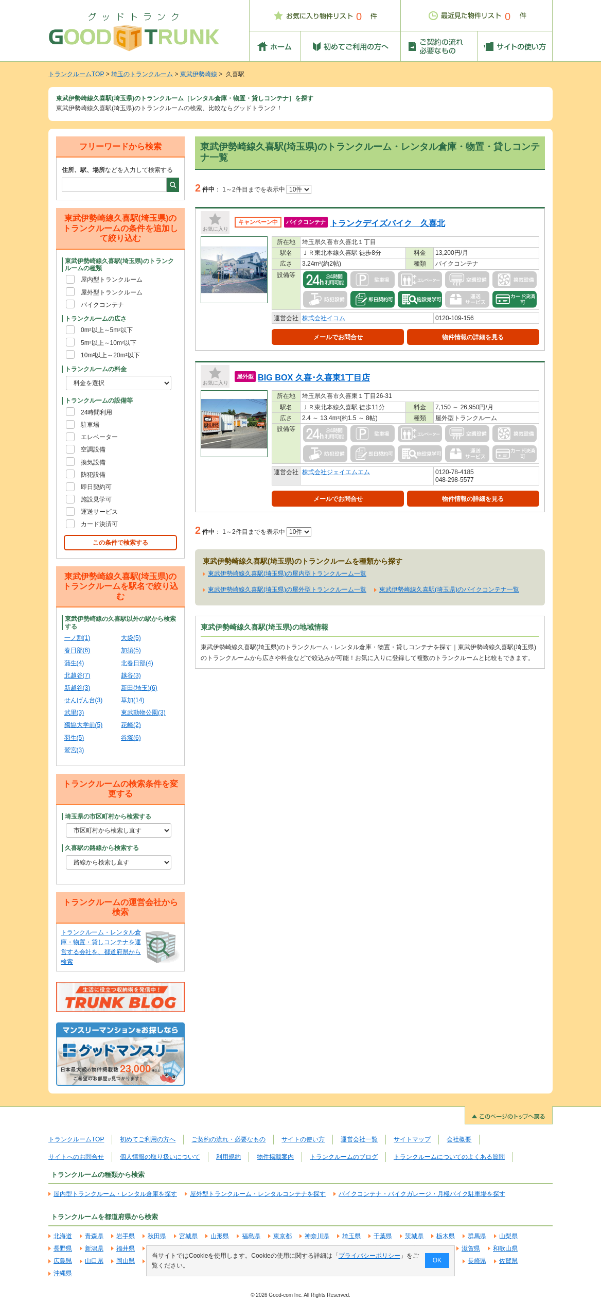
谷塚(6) (131, 737)
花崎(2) (131, 724)
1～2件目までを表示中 (266, 189)
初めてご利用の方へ (147, 1139)
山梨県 (508, 1236)
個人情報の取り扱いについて (160, 1156)
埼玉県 (351, 1236)
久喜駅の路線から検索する (102, 848)
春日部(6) (77, 650)
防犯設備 (93, 474)
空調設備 (93, 449)
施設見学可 (96, 499)
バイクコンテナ (102, 304)
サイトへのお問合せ (76, 1156)
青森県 (94, 1236)
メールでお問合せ (338, 337)
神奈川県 (317, 1236)
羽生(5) (74, 737)
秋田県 (157, 1236)
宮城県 (188, 1236)
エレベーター (99, 437)
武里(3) (74, 712)
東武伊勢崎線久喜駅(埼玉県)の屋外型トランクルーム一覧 (287, 589)
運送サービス (99, 511)
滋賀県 (471, 1248)
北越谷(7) (77, 675)
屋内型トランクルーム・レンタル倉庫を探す (115, 1193)
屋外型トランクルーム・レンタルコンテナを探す (258, 1193)
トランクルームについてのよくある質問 (449, 1156)
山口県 (94, 1260)
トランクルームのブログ (344, 1156)
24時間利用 (96, 412)
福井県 (125, 1248)
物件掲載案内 (275, 1156)
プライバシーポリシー (369, 1255)
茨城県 (414, 1236)
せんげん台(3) (83, 700)
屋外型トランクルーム (112, 292)
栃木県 (445, 1236)
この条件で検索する (120, 542)
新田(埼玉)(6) (139, 687)
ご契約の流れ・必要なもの (228, 1139)
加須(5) (131, 650)
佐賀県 (508, 1260)
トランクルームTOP (76, 74)
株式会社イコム (323, 318)
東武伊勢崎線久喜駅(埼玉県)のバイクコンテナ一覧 (449, 589)
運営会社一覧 (359, 1139)
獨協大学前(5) (83, 724)
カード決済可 (99, 524)
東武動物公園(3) (143, 712)
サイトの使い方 (303, 1139)
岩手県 (125, 1236)
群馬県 (477, 1236)
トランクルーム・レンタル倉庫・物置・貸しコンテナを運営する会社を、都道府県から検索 (101, 947)
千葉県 (383, 1236)
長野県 (63, 1248)
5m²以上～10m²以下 (108, 342)
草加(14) (132, 700)
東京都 (282, 1236)
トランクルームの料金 (96, 369)
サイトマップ (412, 1139)
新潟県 (94, 1248)
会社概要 (459, 1139)
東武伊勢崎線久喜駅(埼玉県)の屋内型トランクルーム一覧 (287, 573)
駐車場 (90, 424)
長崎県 (477, 1260)
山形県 (219, 1236)
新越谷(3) (77, 687)
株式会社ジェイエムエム (336, 472)
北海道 (63, 1236)
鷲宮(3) (74, 750)
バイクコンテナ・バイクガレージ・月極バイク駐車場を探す (422, 1193)
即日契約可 (96, 487)
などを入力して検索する (117, 169)
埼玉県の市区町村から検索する (108, 816)
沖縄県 (63, 1273)
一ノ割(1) (77, 637)
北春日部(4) (137, 663)
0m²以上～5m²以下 (107, 330)
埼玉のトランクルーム (142, 74)
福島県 (251, 1236)
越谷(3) (131, 675)
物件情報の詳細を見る (473, 337)
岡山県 (125, 1260)
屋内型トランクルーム (112, 279)
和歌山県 (505, 1248)
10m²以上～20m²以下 (110, 355)
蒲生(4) (74, 663)
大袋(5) (131, 637)
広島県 (63, 1260)
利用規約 (228, 1156)
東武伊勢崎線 (198, 74)
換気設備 (93, 462)
